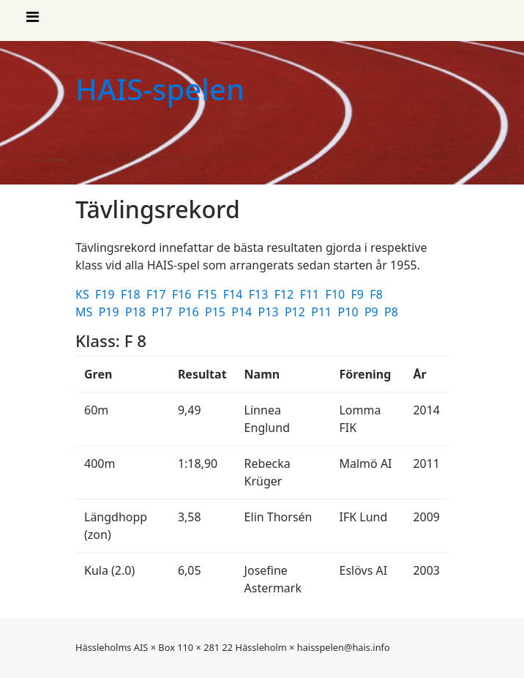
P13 (270, 312)
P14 (243, 312)
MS (85, 312)
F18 (132, 294)
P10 (350, 312)
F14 (234, 294)
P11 (322, 312)
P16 (190, 312)
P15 (216, 312)
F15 (209, 294)
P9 (372, 312)
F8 (378, 294)
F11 (311, 294)
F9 (359, 294)
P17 (163, 312)
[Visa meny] (32, 20)
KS (83, 294)
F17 (157, 294)
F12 (285, 294)
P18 (137, 312)
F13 (260, 294)
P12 (296, 312)
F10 (337, 294)
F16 (183, 294)
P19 (110, 312)
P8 (392, 312)
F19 (106, 294)
